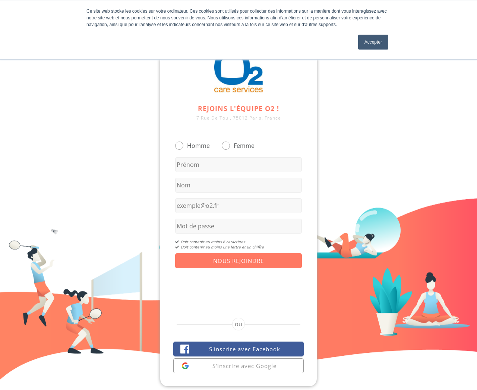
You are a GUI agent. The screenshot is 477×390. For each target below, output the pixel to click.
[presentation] (238, 286)
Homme (198, 146)
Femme (244, 146)
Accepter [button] (373, 42)
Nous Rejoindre (238, 260)
